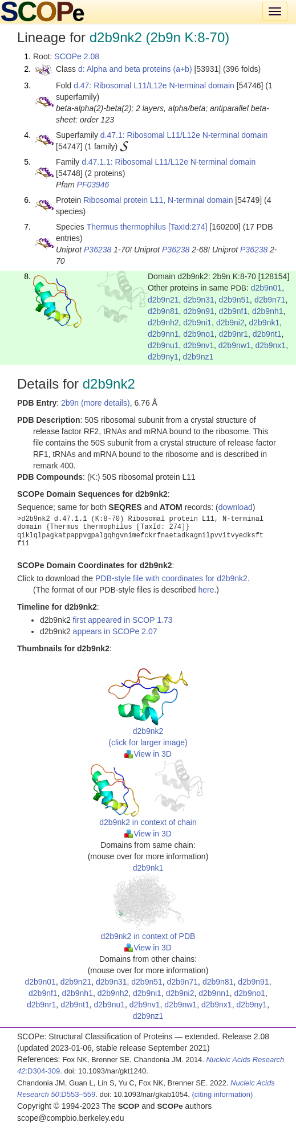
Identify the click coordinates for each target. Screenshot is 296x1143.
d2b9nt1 (267, 333)
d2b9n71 (270, 299)
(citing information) (222, 1094)
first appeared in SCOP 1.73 (123, 619)
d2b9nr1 (233, 333)
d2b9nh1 (267, 311)
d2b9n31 (198, 299)
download (235, 507)
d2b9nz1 (198, 356)
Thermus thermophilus (126, 226)
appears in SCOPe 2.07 (115, 631)
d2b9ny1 (163, 356)
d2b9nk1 (264, 322)
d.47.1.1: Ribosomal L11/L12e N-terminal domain (169, 161)
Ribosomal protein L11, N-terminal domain (158, 200)
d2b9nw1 (234, 345)
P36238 (97, 249)
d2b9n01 (266, 287)
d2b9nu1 (163, 345)
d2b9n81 (163, 311)
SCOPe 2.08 (76, 56)
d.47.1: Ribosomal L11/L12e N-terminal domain (183, 135)
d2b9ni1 (197, 322)
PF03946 (93, 184)
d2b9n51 (234, 299)
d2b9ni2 (230, 322)
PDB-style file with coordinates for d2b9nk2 (171, 578)
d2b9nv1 (198, 345)
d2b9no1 (198, 333)
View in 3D (148, 753)
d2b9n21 (163, 299)
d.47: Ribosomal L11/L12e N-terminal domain (154, 85)
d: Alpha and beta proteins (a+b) (135, 69)
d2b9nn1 (163, 333)
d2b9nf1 (233, 311)
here (206, 589)
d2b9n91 (198, 311)
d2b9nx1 (270, 345)
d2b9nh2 (163, 322)
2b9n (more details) (95, 402)
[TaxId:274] (188, 226)
